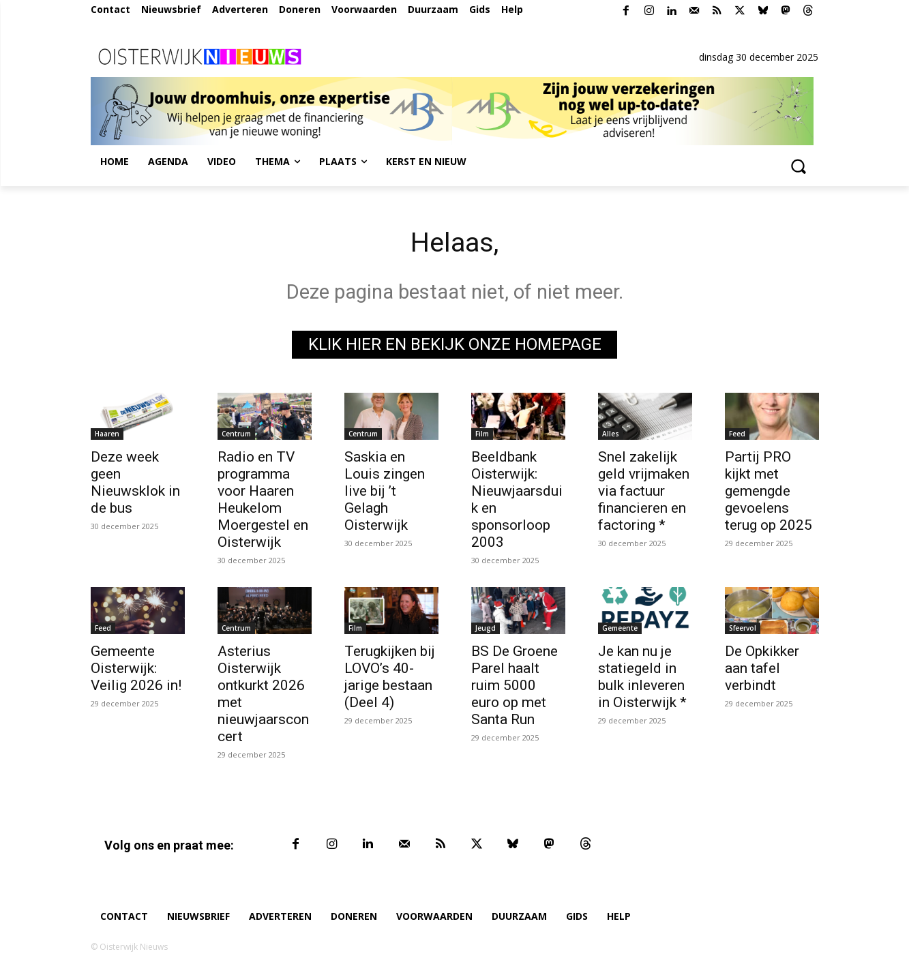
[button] (798, 165)
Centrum (236, 433)
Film (482, 433)
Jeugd (485, 628)
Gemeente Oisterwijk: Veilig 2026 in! (136, 668)
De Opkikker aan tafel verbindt (762, 668)
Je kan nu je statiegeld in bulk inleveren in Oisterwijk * (642, 676)
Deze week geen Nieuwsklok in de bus (135, 482)
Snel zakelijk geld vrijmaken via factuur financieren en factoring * (643, 491)
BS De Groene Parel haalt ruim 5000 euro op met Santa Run (514, 685)
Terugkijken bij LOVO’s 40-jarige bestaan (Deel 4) (389, 676)
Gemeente (620, 628)
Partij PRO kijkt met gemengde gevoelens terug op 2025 (768, 491)
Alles (610, 433)
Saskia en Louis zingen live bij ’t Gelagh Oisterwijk (384, 491)
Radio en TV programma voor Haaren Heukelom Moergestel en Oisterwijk (263, 499)
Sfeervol (742, 628)
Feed (737, 433)
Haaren (107, 433)
